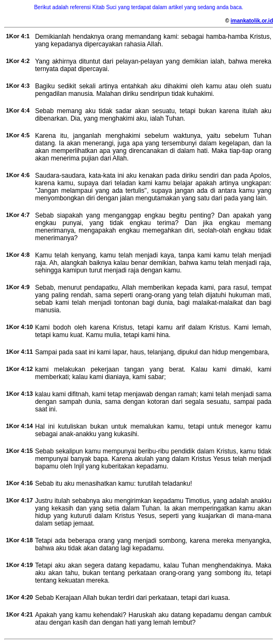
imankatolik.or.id (252, 21)
